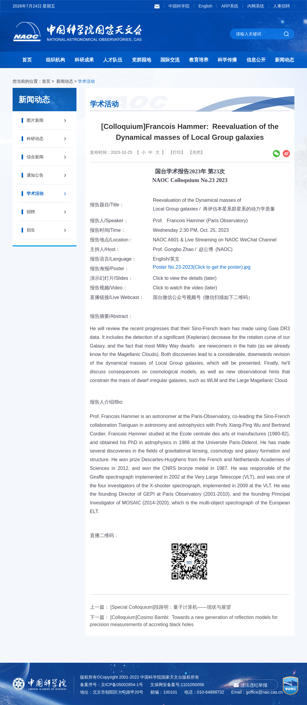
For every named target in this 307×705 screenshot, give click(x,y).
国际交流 (170, 59)
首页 (27, 59)
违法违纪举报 (253, 685)
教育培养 (198, 59)
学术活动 (86, 81)
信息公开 (256, 59)
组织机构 (55, 59)
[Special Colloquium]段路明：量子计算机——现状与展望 (170, 607)
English (205, 6)
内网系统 (255, 6)
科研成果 (84, 59)
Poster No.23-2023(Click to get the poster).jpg (202, 267)
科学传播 (227, 59)
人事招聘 (281, 6)
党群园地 (141, 59)
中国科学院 (178, 6)
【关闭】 (196, 152)
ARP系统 (229, 6)
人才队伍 (112, 59)
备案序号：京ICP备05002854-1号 (111, 684)
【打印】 (176, 152)
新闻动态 (284, 59)
